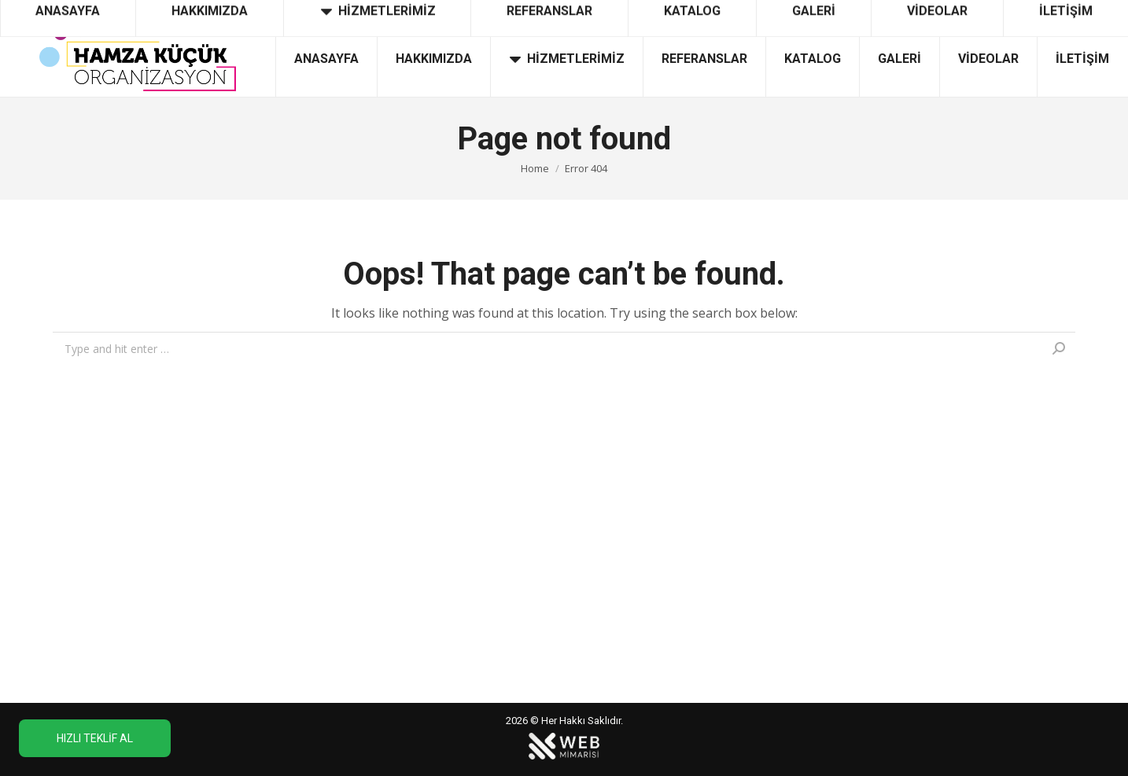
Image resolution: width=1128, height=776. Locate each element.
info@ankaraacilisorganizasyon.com (1005, 10)
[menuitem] (326, 59)
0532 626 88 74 (59, 10)
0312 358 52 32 (162, 10)
